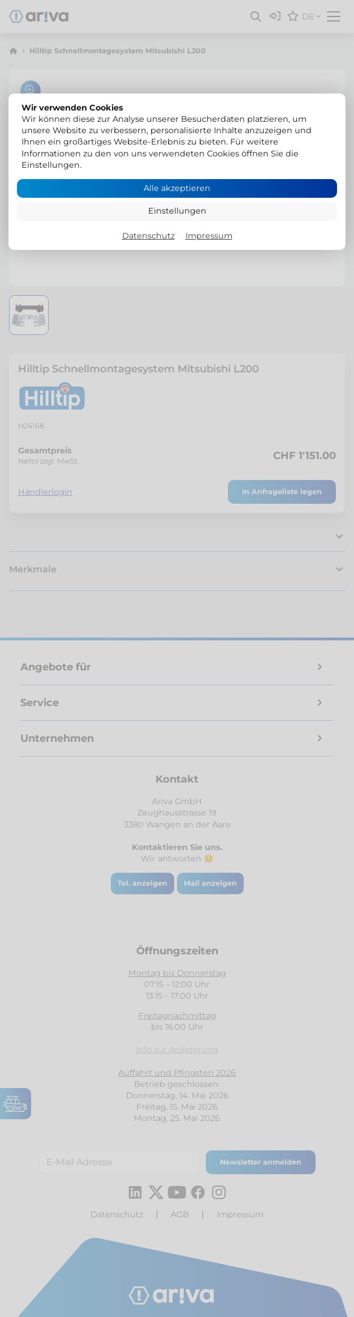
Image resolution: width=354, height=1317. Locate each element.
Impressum (208, 236)
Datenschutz (148, 236)
